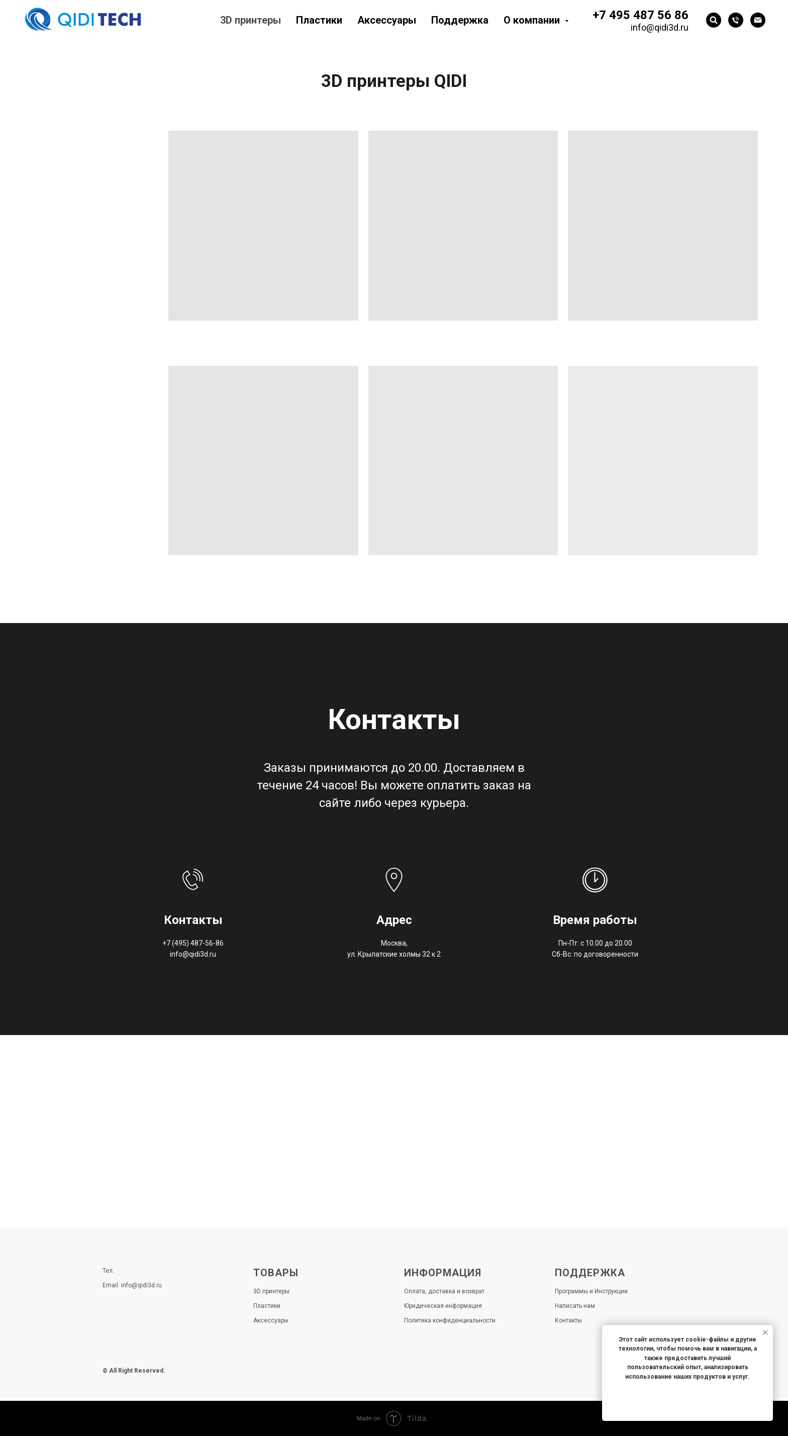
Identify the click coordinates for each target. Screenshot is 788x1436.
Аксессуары (386, 20)
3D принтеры (250, 20)
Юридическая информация (443, 1305)
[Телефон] (735, 20)
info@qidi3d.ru (659, 27)
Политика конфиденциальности (450, 1320)
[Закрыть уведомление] (765, 1332)
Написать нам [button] (575, 1305)
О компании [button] (533, 20)
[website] (713, 20)
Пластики (319, 20)
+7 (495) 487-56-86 (193, 943)
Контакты (568, 1320)
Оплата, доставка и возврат (444, 1291)
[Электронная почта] (757, 20)
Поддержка (459, 20)
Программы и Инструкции (591, 1291)
